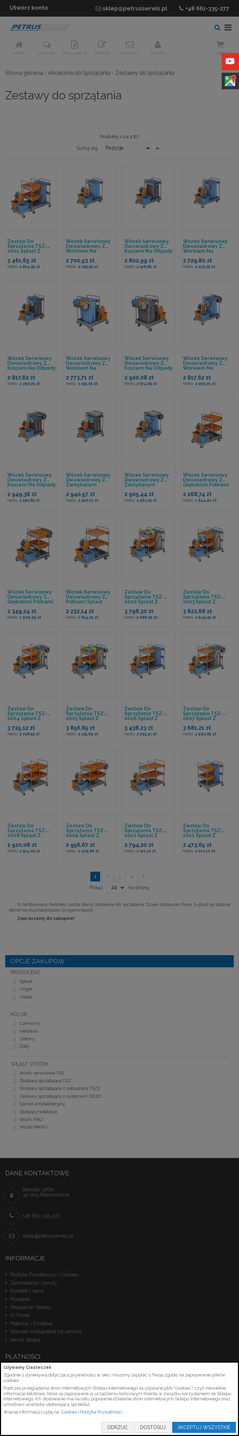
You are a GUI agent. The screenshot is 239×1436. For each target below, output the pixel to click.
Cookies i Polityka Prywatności (92, 1412)
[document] (119, 1399)
